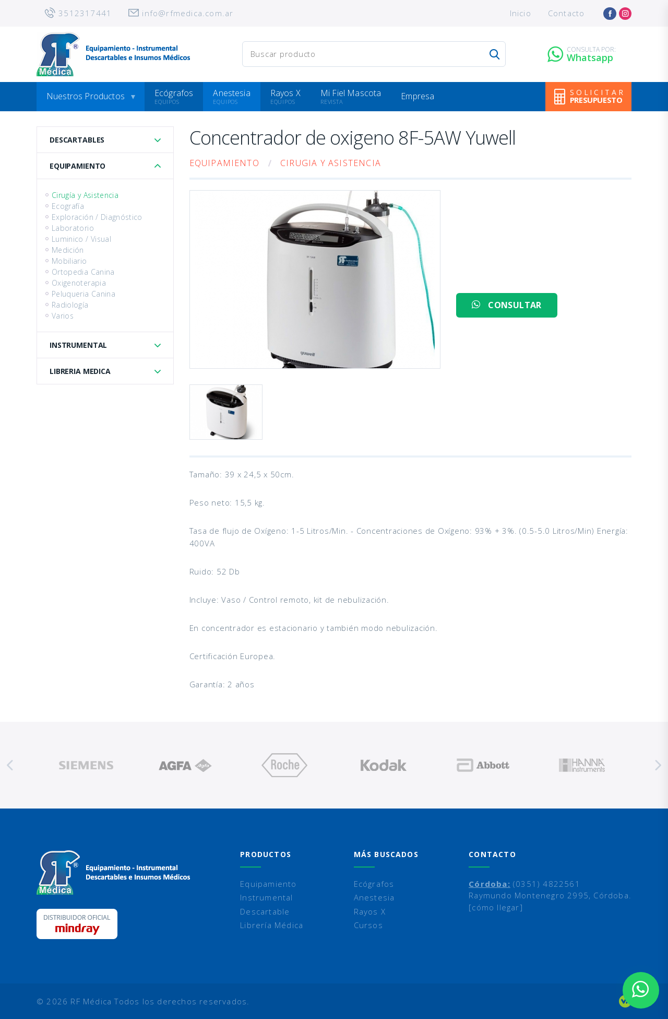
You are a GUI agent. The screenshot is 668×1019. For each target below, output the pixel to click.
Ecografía (68, 206)
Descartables (77, 140)
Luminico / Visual (81, 239)
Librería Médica (271, 925)
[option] (86, 765)
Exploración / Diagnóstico (97, 217)
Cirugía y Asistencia (85, 195)
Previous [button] (10, 765)
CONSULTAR (506, 305)
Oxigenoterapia (79, 283)
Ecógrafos (173, 93)
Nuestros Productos (85, 96)
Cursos (368, 925)
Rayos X (285, 93)
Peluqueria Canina (83, 294)
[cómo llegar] (496, 907)
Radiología (70, 305)
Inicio (520, 13)
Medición (68, 250)
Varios (63, 316)
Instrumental (78, 345)
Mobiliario (69, 261)
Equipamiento (77, 166)
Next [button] (657, 765)
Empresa (417, 96)
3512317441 (85, 13)
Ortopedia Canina (83, 272)
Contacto (566, 13)
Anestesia (231, 93)
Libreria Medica (80, 371)
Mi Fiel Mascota (350, 93)
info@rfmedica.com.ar (187, 13)
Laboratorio (73, 228)
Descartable (265, 911)
